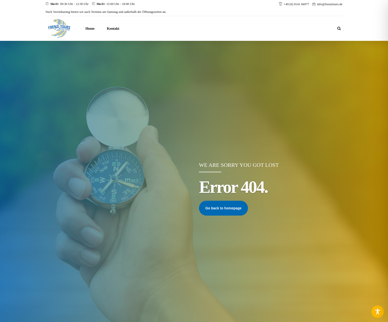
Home (90, 28)
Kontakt (113, 28)
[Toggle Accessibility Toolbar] (377, 311)
